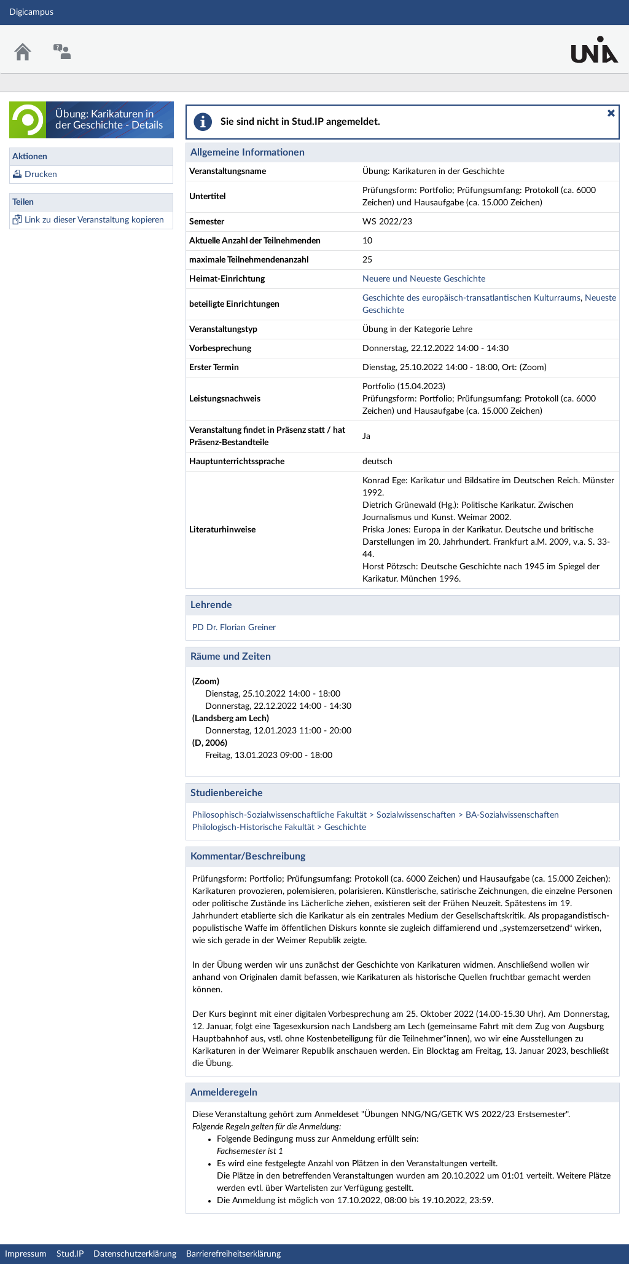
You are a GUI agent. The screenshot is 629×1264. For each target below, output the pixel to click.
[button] (611, 113)
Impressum (26, 1254)
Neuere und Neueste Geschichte (423, 279)
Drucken (41, 174)
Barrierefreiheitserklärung (233, 1254)
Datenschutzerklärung (134, 1254)
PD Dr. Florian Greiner (234, 627)
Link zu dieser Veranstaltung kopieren (94, 220)
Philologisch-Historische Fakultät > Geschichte (279, 827)
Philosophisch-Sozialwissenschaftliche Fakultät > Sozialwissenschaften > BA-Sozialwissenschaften (375, 815)
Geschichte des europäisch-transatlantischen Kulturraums (471, 298)
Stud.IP (70, 1254)
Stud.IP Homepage (582, 41)
